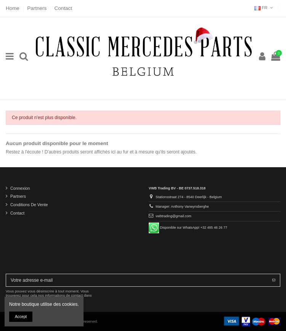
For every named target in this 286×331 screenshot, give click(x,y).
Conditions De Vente (29, 204)
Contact (63, 8)
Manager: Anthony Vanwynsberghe (182, 206)
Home (13, 8)
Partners (37, 8)
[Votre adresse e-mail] (137, 280)
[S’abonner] (274, 280)
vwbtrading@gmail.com (173, 216)
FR (264, 7)
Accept (21, 317)
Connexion (20, 188)
